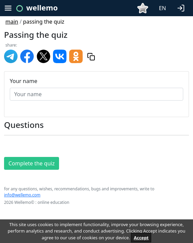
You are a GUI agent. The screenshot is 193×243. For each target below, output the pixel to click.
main (11, 21)
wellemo (42, 7)
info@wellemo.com (22, 195)
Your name (23, 81)
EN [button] (162, 8)
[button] (182, 7)
